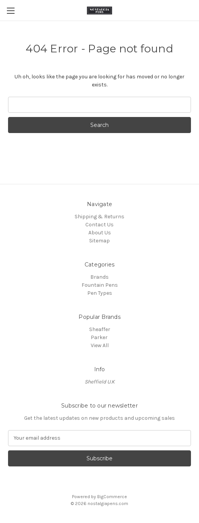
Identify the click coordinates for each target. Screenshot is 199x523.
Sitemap (99, 240)
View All (100, 345)
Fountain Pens (100, 285)
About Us (99, 232)
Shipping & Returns (99, 216)
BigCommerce (112, 496)
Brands (99, 277)
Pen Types (99, 293)
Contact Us (99, 224)
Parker (100, 337)
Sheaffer (99, 329)
